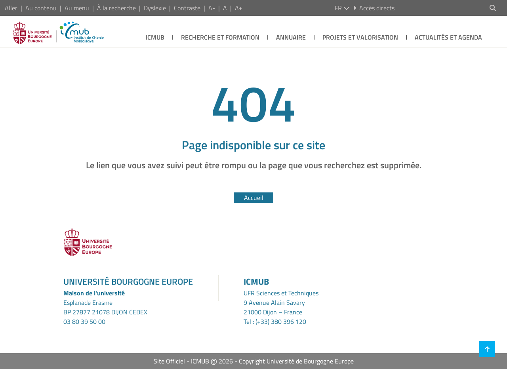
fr (342, 8)
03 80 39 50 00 (84, 321)
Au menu (77, 8)
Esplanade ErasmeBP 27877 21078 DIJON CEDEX (105, 307)
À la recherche (116, 8)
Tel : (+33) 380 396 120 (275, 321)
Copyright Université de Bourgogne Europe (296, 361)
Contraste (187, 8)
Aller (11, 8)
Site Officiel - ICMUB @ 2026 (193, 361)
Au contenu (41, 8)
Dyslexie (155, 8)
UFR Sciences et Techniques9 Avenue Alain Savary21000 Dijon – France (281, 302)
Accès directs (374, 8)
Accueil (253, 197)
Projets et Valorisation (360, 37)
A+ (238, 8)
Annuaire (291, 37)
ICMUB (155, 37)
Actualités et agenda (448, 37)
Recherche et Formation (220, 37)
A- (211, 8)
